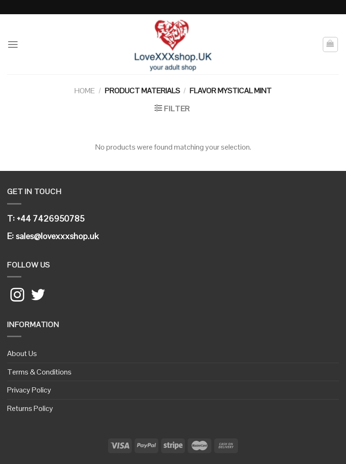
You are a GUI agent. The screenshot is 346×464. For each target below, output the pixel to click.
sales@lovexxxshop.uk (57, 236)
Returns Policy (30, 408)
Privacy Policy (29, 390)
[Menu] (12, 44)
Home (84, 91)
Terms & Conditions (39, 372)
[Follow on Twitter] (38, 295)
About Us (22, 353)
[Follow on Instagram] (17, 295)
